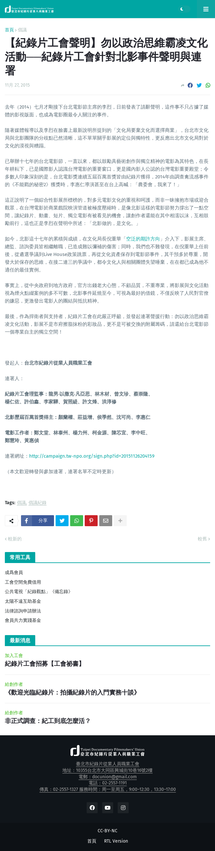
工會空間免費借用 (23, 582)
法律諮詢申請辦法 (23, 611)
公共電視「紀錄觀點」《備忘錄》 (39, 591)
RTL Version (116, 841)
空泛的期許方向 (143, 239)
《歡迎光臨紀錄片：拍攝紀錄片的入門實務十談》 (72, 692)
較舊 (202, 539)
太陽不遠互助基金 (23, 601)
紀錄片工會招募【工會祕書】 (45, 663)
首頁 (9, 30)
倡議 (22, 30)
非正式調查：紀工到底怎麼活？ (48, 721)
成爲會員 (14, 572)
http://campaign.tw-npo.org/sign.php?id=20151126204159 (92, 456)
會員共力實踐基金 (23, 620)
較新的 (15, 539)
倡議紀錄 (37, 503)
